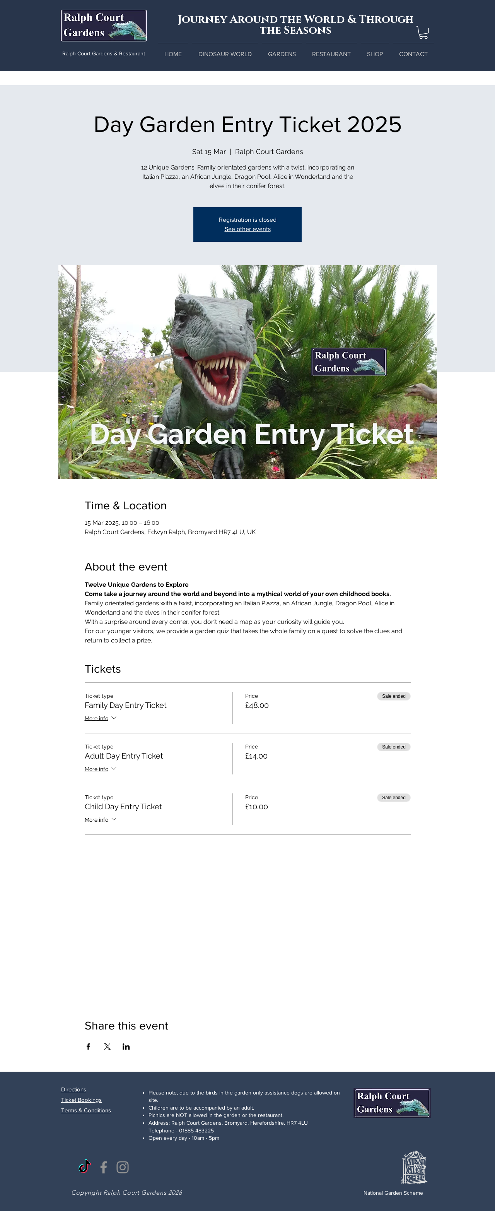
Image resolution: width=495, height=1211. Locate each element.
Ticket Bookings (81, 1099)
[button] (423, 32)
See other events (248, 229)
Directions (73, 1089)
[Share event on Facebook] (88, 1046)
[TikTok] (85, 1167)
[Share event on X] (107, 1046)
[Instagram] (122, 1167)
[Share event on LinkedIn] (126, 1046)
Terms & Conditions (86, 1110)
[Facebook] (104, 1167)
